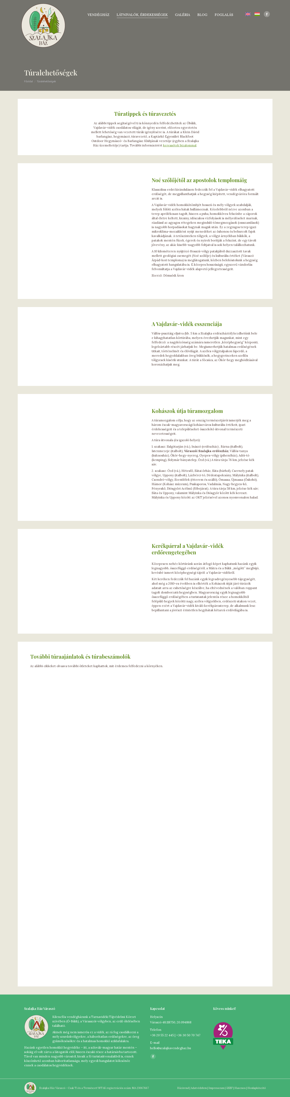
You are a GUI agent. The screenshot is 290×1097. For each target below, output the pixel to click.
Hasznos (240, 1088)
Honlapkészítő (257, 1088)
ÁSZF (229, 1088)
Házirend (183, 1088)
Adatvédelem (199, 1088)
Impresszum (216, 1088)
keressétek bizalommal (179, 145)
